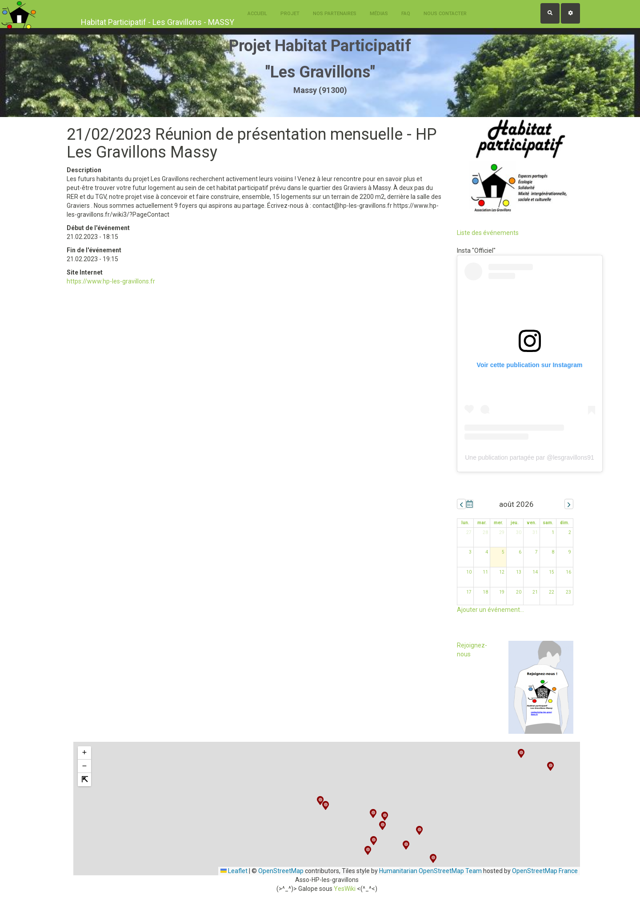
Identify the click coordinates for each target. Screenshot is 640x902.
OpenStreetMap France (545, 870)
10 (469, 572)
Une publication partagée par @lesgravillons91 (529, 457)
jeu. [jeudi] (515, 522)
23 (568, 592)
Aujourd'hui (469, 504)
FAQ (405, 13)
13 (518, 572)
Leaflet (234, 870)
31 (535, 532)
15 (551, 572)
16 (568, 572)
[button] (373, 840)
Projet (290, 13)
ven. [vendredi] (531, 522)
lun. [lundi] (465, 522)
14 (535, 572)
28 (485, 532)
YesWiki (345, 888)
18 (485, 592)
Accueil (257, 13)
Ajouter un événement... (490, 609)
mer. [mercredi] (498, 522)
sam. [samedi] (548, 522)
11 (485, 572)
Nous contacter (445, 13)
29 (501, 532)
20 (518, 592)
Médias (379, 13)
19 (501, 592)
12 (501, 572)
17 (469, 592)
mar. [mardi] (482, 522)
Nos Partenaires (334, 13)
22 (551, 592)
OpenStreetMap (281, 870)
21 (535, 592)
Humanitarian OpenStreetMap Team (430, 870)
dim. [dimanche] (564, 522)
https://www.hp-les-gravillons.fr (111, 281)
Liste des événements (488, 232)
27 (469, 532)
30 (518, 532)
